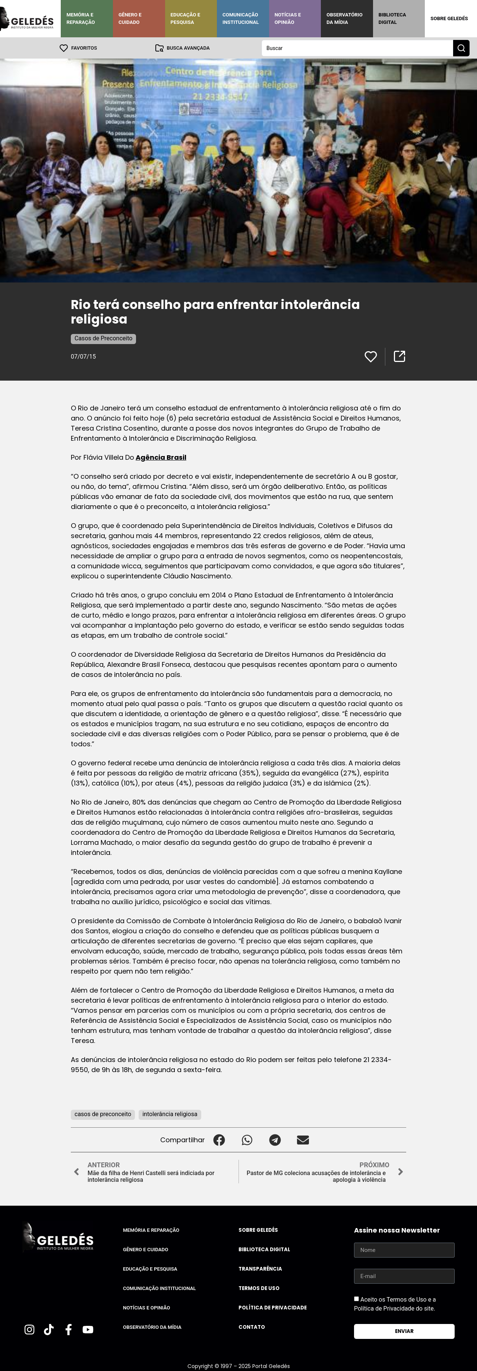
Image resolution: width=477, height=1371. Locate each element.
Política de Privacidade (272, 1307)
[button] (219, 1139)
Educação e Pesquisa (185, 18)
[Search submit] (461, 48)
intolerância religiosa (169, 1113)
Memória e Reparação (80, 18)
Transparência (260, 1268)
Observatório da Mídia (344, 18)
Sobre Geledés (449, 18)
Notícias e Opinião (288, 18)
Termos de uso (258, 1288)
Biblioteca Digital (392, 18)
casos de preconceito (103, 1113)
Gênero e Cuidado (130, 18)
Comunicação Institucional (240, 18)
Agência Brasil (161, 457)
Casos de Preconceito (103, 337)
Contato (251, 1326)
